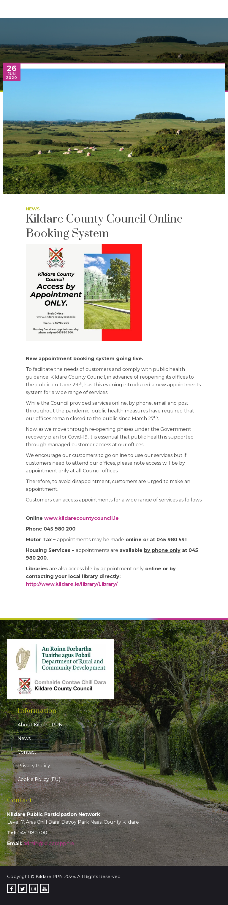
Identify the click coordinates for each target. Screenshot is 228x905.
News (33, 209)
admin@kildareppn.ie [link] (48, 843)
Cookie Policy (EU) (39, 779)
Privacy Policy (34, 766)
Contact (27, 752)
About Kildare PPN (40, 725)
